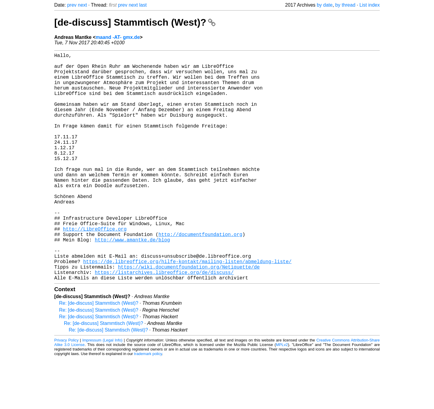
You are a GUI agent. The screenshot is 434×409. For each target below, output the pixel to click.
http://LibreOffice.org (95, 268)
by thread (345, 5)
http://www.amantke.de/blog (132, 281)
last (143, 5)
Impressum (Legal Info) (102, 391)
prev (72, 5)
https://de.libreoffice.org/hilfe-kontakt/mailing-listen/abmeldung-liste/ (187, 308)
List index (369, 5)
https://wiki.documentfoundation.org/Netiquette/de (188, 315)
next (82, 5)
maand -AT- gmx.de (118, 37)
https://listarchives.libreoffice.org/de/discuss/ (164, 321)
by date (324, 5)
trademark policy (148, 404)
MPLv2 (282, 395)
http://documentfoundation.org (200, 275)
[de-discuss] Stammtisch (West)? (134, 22)
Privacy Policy (66, 391)
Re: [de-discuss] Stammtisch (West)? (98, 353)
